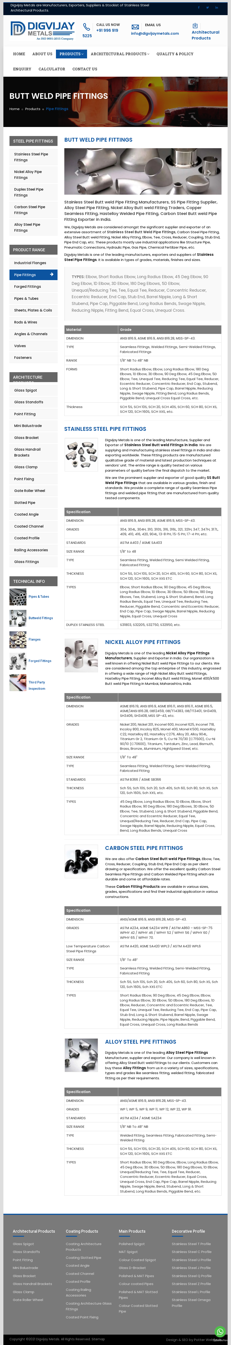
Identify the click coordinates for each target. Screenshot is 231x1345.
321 (180, 529)
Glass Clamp (25, 467)
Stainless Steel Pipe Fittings (105, 429)
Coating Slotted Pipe (83, 1257)
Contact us (84, 69)
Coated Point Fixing (82, 1317)
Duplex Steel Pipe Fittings (28, 192)
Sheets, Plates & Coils (33, 310)
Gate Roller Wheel (29, 490)
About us (42, 53)
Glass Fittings (26, 561)
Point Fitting (25, 414)
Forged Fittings (27, 286)
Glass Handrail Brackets (27, 452)
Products (71, 53)
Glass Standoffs (28, 402)
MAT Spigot (128, 1251)
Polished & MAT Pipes (136, 1275)
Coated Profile (26, 538)
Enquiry (22, 69)
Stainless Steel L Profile (191, 1292)
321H (188, 529)
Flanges (35, 639)
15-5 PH (179, 534)
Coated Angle (26, 514)
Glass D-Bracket (132, 1267)
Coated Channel (29, 526)
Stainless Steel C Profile (192, 1251)
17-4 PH (193, 534)
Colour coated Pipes (136, 1283)
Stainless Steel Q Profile (192, 1275)
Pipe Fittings (25, 274)
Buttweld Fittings (41, 618)
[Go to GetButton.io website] (220, 1340)
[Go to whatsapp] (220, 1331)
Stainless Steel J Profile (191, 1267)
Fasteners (23, 357)
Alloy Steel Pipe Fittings (140, 1041)
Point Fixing (24, 479)
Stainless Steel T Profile (191, 1243)
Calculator (52, 69)
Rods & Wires (25, 322)
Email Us (153, 25)
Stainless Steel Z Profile (191, 1283)
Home (19, 53)
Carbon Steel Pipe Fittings (144, 848)
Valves (20, 346)
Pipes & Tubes (26, 298)
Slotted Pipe (24, 502)
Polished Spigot (132, 1243)
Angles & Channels (31, 334)
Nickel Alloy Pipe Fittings (142, 642)
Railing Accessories (31, 550)
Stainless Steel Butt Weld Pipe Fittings (141, 232)
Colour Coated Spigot (137, 1259)
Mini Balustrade (28, 425)
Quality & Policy (175, 53)
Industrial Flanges (30, 263)
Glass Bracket (26, 437)
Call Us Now (108, 24)
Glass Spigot (25, 390)
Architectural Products (205, 35)
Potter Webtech (208, 1339)
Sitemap (98, 1339)
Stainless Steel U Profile (191, 1259)
